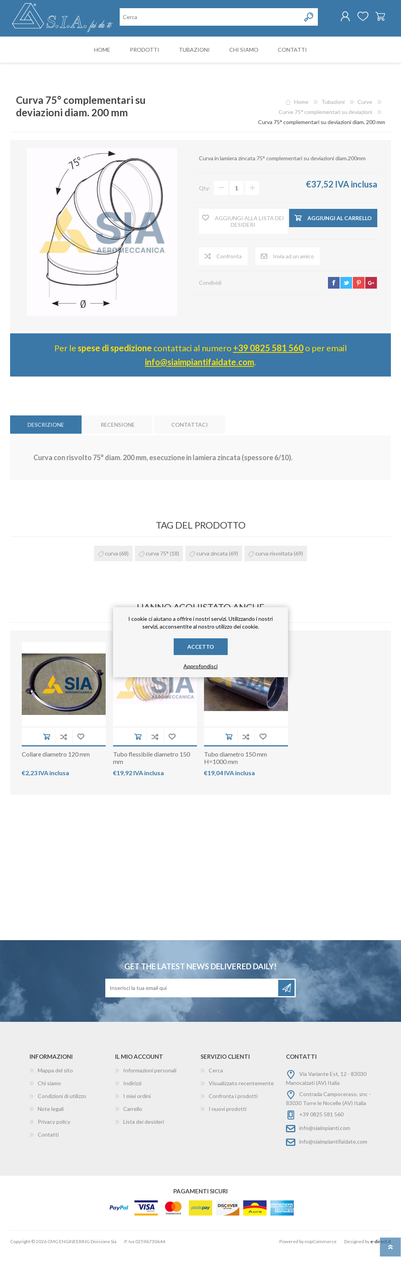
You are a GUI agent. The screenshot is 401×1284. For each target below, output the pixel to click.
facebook (334, 315)
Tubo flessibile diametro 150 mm (151, 789)
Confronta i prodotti (233, 1128)
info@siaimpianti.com (324, 1159)
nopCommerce (320, 1273)
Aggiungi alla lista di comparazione (63, 768)
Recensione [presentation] (118, 456)
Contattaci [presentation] (189, 456)
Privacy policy (54, 1153)
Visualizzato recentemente (241, 1115)
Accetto (200, 646)
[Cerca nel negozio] (160, 50)
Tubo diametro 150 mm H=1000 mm (235, 789)
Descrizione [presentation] (46, 456)
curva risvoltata (274, 585)
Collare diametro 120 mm (56, 786)
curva (111, 585)
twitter (346, 315)
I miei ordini (137, 1128)
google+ (371, 315)
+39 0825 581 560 (268, 380)
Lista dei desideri (143, 1153)
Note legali (51, 1140)
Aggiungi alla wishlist (80, 768)
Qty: (204, 220)
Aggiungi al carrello (46, 768)
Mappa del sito (55, 1102)
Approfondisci (200, 666)
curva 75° (157, 585)
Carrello (372, 19)
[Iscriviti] (192, 1020)
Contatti (48, 1166)
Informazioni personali (149, 1102)
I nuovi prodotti (227, 1140)
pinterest (358, 315)
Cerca (216, 1102)
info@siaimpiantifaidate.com (199, 394)
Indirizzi (132, 1115)
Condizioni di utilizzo (62, 1128)
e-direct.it (380, 1273)
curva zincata (212, 585)
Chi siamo (49, 1115)
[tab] (46, 456)
